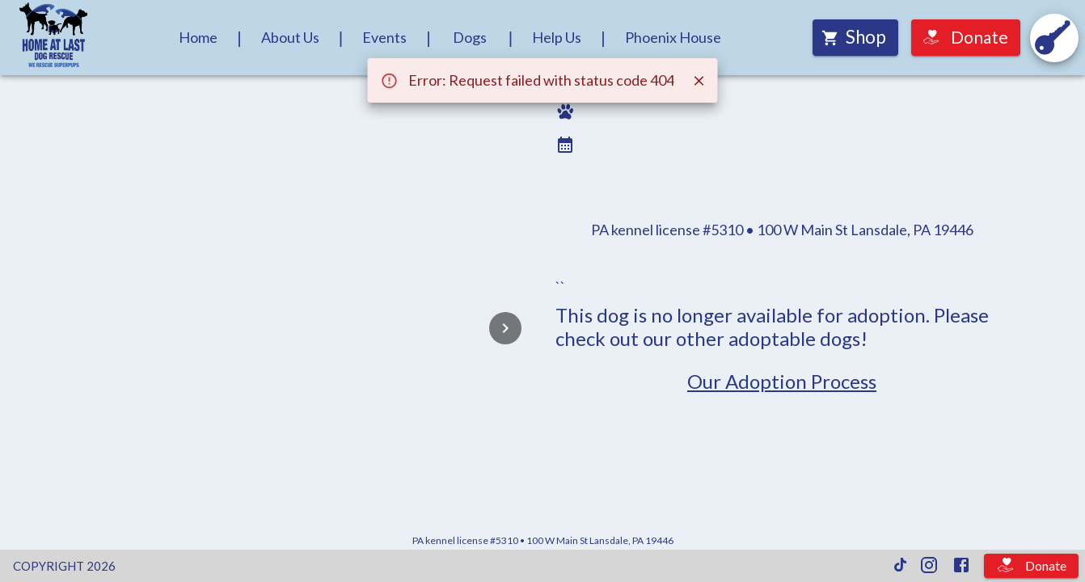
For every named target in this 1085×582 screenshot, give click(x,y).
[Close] (699, 81)
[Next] (505, 328)
